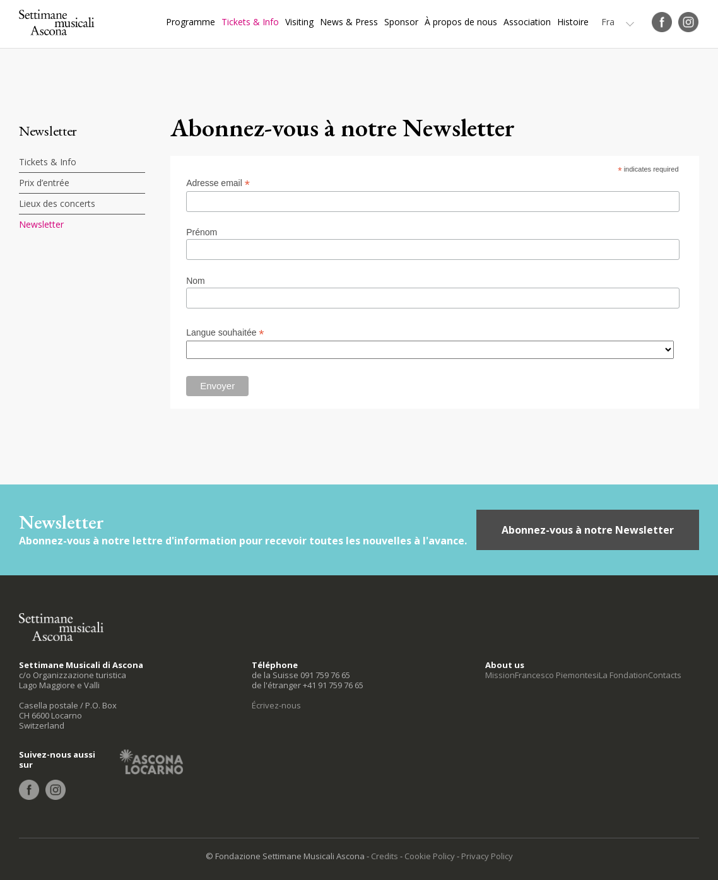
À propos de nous (461, 22)
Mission (500, 675)
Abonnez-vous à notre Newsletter (588, 530)
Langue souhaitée (225, 333)
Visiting (299, 22)
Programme (190, 22)
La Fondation (623, 675)
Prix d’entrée (44, 183)
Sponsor (401, 22)
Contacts (664, 675)
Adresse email (218, 183)
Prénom (201, 232)
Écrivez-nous (276, 705)
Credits (384, 856)
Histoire (573, 22)
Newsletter (41, 224)
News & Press (349, 22)
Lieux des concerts (57, 203)
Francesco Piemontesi (557, 675)
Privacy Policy (487, 856)
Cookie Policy (429, 856)
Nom (195, 281)
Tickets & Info (250, 22)
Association (527, 22)
